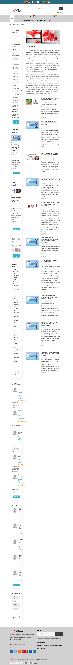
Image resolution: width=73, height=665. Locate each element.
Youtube (23, 651)
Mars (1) (16, 273)
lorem (14, 601)
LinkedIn (34, 651)
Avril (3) (16, 300)
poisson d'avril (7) (15, 72)
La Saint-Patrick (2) (15, 68)
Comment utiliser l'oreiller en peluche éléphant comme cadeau (50, 353)
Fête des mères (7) (15, 80)
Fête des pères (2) (15, 84)
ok (58, 634)
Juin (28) (16, 333)
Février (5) (16, 304)
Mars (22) (16, 337)
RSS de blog (16, 617)
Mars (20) (16, 302)
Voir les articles (19, 516)
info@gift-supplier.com (20, 644)
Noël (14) (16, 97)
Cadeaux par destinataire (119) (16, 101)
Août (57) (16, 370)
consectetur (15, 608)
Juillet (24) (16, 372)
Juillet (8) (16, 332)
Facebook (11, 651)
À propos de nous (30, 4)
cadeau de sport (15, 597)
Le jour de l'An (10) (16, 59)
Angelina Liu (19, 540)
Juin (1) (16, 374)
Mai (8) (15, 298)
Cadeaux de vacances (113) (15, 54)
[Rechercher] (50, 8)
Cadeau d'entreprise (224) (16, 50)
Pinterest (26, 651)
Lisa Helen (19, 509)
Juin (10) (16, 296)
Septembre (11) (16, 327)
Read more (13, 168)
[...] (34, 637)
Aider (45, 4)
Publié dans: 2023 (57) (15, 281)
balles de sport (15, 605)
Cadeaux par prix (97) (15, 106)
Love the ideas (19, 461)
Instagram (30, 651)
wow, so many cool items (19, 438)
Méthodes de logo (14, 4)
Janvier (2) (16, 277)
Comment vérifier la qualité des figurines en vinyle (50, 99)
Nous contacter (39, 4)
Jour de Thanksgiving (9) (16, 93)
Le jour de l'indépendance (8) (16, 89)
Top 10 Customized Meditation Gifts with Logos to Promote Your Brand (15, 146)
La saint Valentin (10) (16, 63)
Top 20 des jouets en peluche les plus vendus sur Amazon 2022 (50, 179)
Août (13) (16, 330)
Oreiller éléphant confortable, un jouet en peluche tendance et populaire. (49, 240)
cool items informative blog (21, 417)
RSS (19, 651)
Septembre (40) (16, 368)
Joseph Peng (19, 556)
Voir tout (16, 121)
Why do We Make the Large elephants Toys (49, 261)
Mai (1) (15, 335)
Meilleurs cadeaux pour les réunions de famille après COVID (16, 199)
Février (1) (16, 275)
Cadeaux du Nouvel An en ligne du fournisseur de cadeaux (49, 123)
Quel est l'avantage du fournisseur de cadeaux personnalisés (49, 297)
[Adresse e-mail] (46, 634)
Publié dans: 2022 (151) (15, 308)
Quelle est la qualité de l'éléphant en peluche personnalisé (49, 324)
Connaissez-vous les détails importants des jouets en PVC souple (50, 204)
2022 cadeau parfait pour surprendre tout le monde (49, 154)
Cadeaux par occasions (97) (15, 110)
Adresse (22, 4)
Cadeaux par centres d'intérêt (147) (15, 116)
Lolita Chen (19, 524)
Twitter (15, 651)
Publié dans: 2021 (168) (15, 349)
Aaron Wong (19, 571)
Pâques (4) (16, 76)
